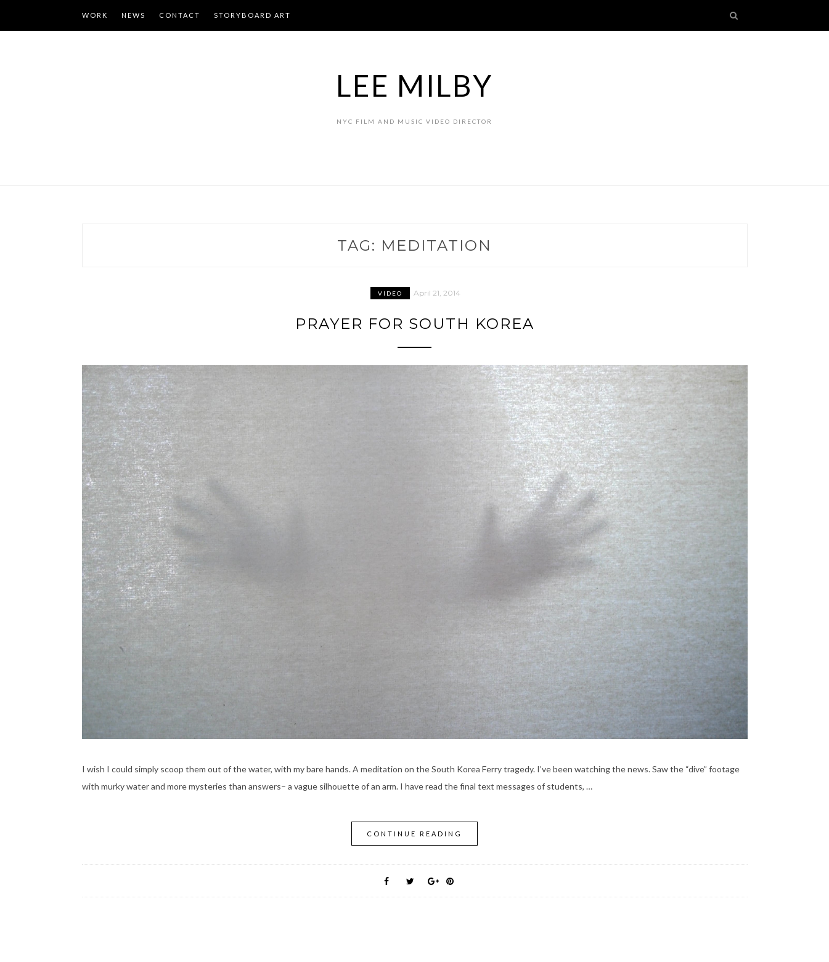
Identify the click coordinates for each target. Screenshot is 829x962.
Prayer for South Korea (414, 324)
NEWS (133, 15)
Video (390, 293)
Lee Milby (414, 85)
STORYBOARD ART (252, 15)
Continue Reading (414, 834)
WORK (95, 15)
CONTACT (179, 15)
